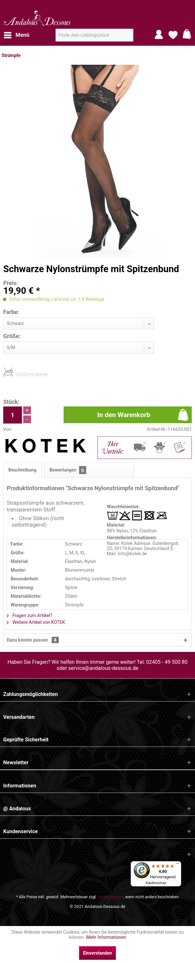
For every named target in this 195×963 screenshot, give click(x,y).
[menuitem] (16, 35)
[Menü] (177, 865)
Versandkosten (111, 897)
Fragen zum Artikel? (29, 615)
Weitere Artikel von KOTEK (36, 622)
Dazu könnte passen (33, 640)
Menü (16, 34)
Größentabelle (18, 374)
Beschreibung (22, 469)
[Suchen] (126, 37)
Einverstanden (97, 953)
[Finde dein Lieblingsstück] (95, 35)
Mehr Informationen (106, 937)
